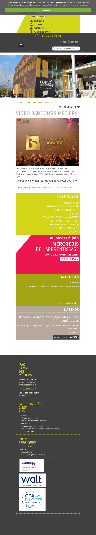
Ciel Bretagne (25, 424)
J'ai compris (48, 10)
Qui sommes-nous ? (27, 447)
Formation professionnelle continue (33, 421)
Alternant (39, 25)
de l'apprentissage (57, 249)
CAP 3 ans (73, 231)
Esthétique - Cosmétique (65, 221)
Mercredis (65, 244)
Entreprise (39, 28)
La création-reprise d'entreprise (31, 426)
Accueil (21, 103)
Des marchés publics (27, 432)
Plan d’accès (24, 449)
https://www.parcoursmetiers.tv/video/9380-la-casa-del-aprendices (47, 188)
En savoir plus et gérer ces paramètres (72, 5)
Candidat (38, 21)
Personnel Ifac (41, 32)
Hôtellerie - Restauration (64, 224)
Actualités (31, 103)
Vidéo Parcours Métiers (47, 113)
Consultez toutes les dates (61, 254)
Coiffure (74, 213)
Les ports (23, 416)
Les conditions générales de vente (32, 455)
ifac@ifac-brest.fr (31, 393)
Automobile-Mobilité (67, 210)
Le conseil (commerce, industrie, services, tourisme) (39, 429)
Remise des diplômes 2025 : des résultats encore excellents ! (52, 286)
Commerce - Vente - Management (61, 217)
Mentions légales (26, 452)
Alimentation (71, 203)
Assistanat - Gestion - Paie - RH (62, 206)
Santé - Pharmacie (69, 228)
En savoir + (74, 332)
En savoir (69, 259)
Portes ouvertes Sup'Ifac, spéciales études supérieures (49, 319)
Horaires (22, 395)
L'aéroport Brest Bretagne (29, 418)
